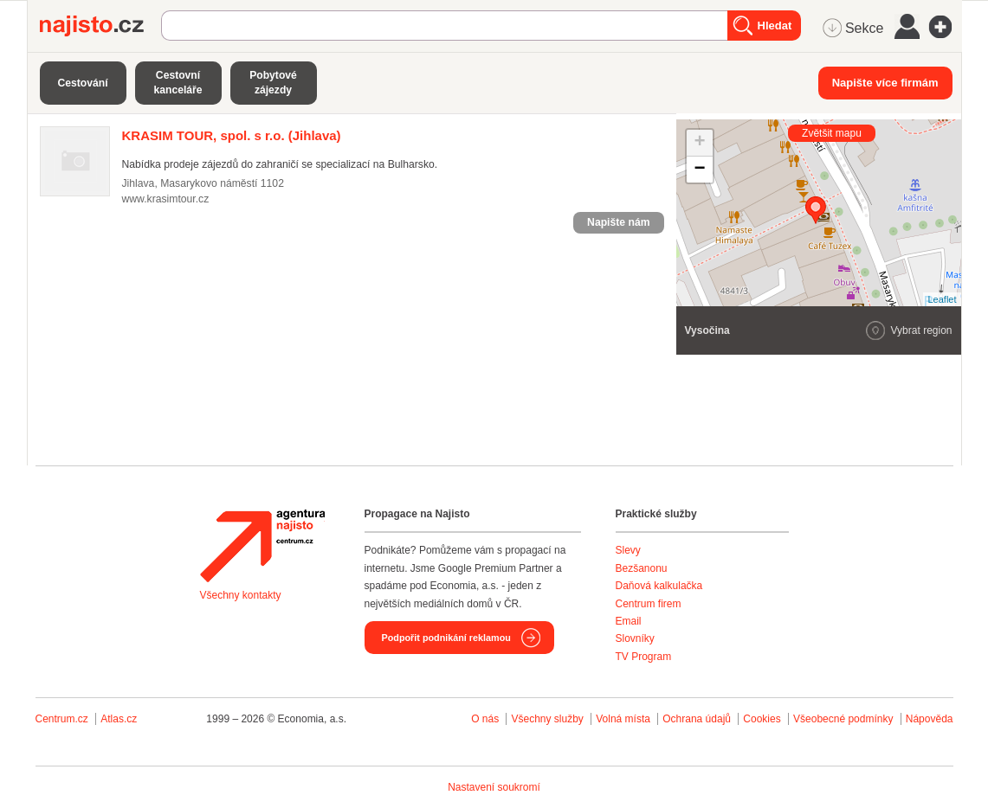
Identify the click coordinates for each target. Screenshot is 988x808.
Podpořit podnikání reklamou (446, 637)
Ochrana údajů (696, 719)
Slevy (628, 550)
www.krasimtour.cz (166, 199)
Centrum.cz (62, 719)
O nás (485, 719)
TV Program (644, 657)
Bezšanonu (642, 568)
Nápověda (929, 719)
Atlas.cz (118, 719)
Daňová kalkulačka (659, 586)
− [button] (699, 170)
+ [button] (699, 143)
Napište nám (618, 222)
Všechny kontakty (240, 595)
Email (629, 621)
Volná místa (623, 719)
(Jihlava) (231, 135)
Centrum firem (648, 604)
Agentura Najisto (262, 546)
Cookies (761, 719)
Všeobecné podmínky (843, 719)
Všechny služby (548, 719)
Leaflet (941, 299)
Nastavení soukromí (494, 787)
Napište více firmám (885, 82)
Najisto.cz (100, 26)
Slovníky (635, 638)
